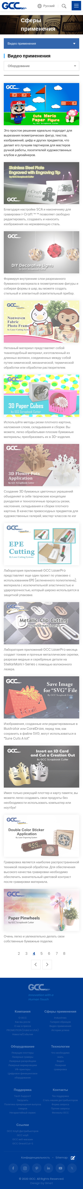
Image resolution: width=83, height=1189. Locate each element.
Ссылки (22, 1125)
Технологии (60, 1046)
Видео (60, 1061)
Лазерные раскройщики (22, 1061)
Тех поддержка (60, 1096)
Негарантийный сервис (22, 1112)
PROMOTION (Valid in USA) (23, 1030)
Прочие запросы (60, 1108)
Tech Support (22, 1096)
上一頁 (36, 964)
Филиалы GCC (60, 1112)
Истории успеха (60, 1030)
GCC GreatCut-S (22, 1143)
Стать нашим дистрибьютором (60, 1100)
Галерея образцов (60, 1022)
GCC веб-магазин (22, 1139)
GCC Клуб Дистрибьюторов (22, 1131)
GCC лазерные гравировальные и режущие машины (14, 5)
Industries (60, 1018)
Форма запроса (60, 1104)
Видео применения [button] (22, 43)
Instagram (25, 1168)
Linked (48, 1168)
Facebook (13, 1168)
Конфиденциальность (35, 1157)
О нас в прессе (22, 1026)
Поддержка (23, 1090)
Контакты (60, 1090)
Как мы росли (22, 1022)
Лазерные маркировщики (22, 1065)
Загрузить (22, 1100)
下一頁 (47, 964)
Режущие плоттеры (23, 1053)
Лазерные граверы (22, 1057)
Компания (23, 1011)
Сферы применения (60, 1011)
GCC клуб (22, 1135)
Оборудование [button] (19, 66)
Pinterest (37, 1168)
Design (35, 1183)
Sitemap (62, 1157)
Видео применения (60, 1026)
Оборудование (22, 1046)
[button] (46, 6)
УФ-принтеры (22, 1069)
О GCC (23, 1018)
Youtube (60, 1168)
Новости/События (22, 1034)
